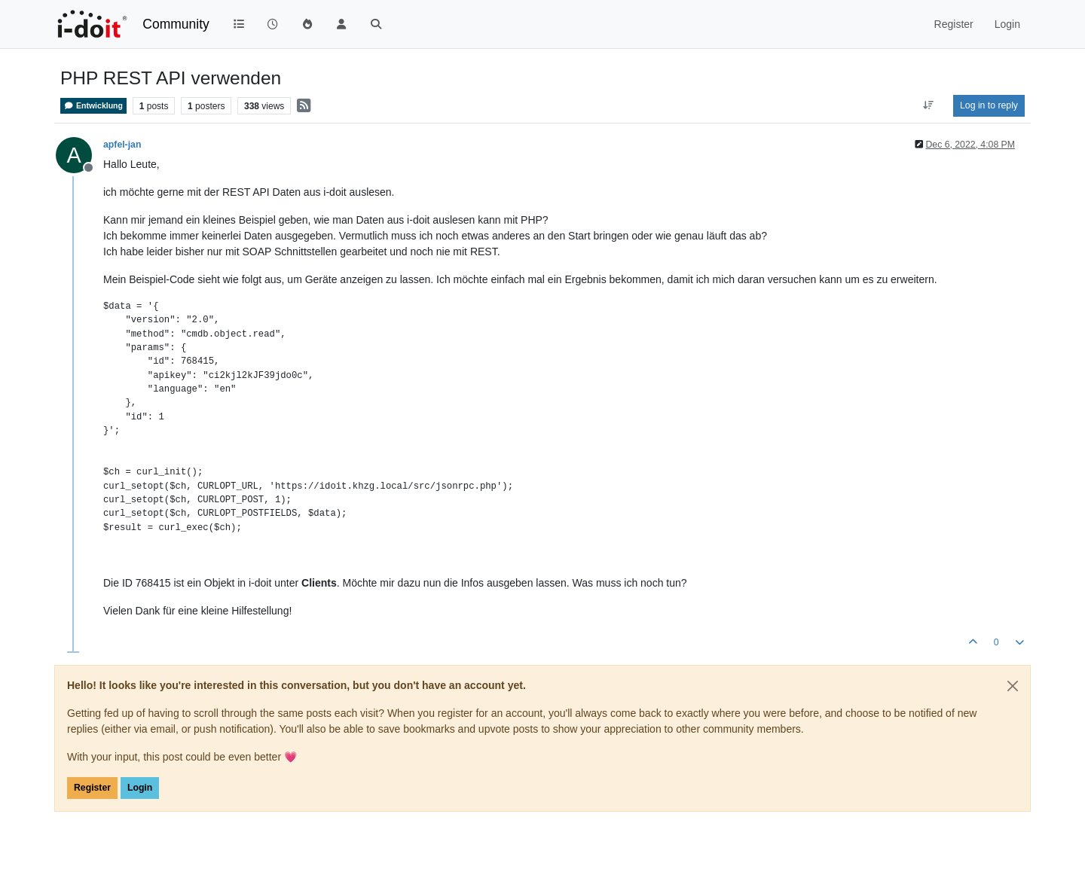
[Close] (1012, 686)
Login (139, 787)
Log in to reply (989, 105)
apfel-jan (122, 144)
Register (92, 787)
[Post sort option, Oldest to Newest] (928, 105)
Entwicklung (93, 106)
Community (175, 24)
